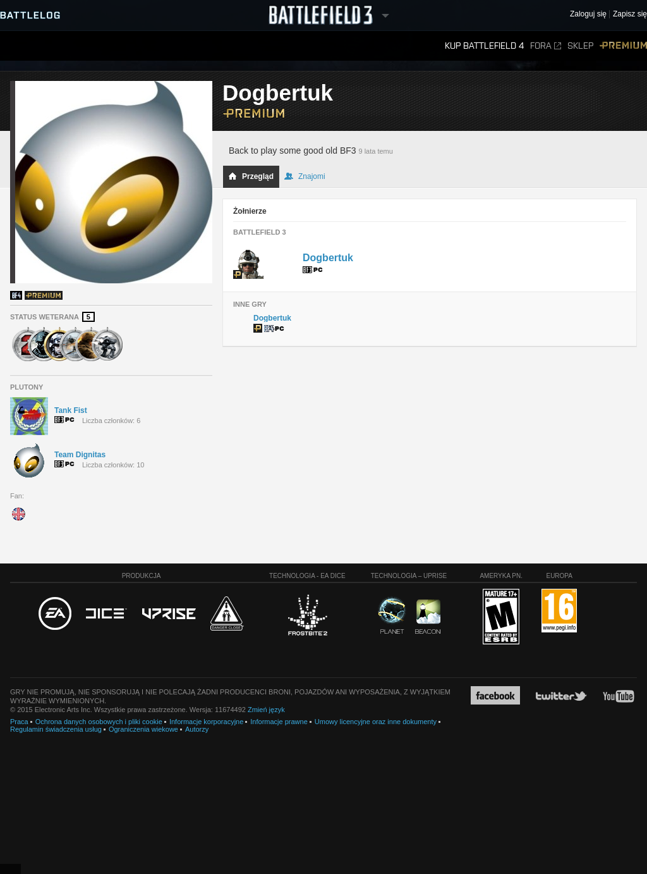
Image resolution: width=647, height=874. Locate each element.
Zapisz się (630, 14)
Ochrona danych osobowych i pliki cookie (98, 721)
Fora (545, 45)
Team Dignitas (80, 454)
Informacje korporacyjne (206, 721)
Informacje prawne (279, 721)
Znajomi (304, 176)
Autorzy (197, 729)
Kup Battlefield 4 (484, 45)
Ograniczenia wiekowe (143, 729)
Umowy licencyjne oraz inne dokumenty (376, 721)
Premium (623, 46)
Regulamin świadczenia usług (56, 729)
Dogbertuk (328, 257)
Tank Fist (70, 410)
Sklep (580, 45)
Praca (19, 721)
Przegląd (251, 176)
